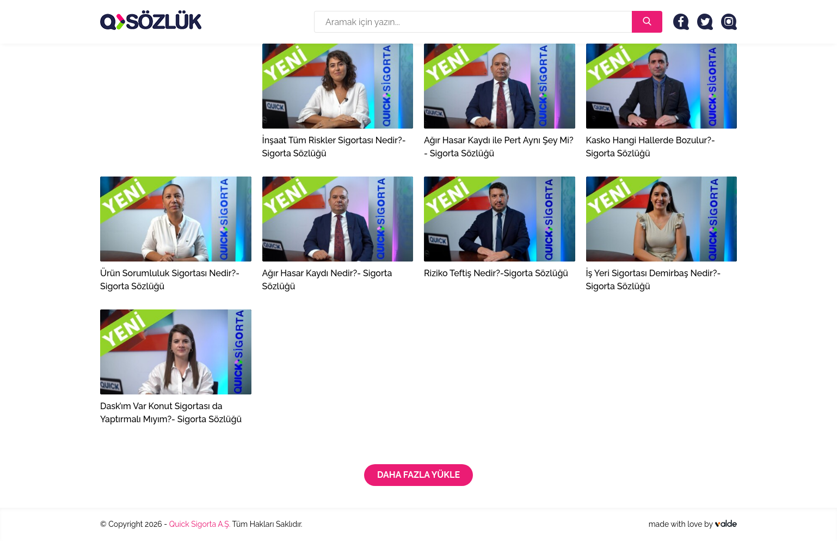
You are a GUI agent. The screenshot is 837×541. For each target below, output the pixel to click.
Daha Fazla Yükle (418, 475)
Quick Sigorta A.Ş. (200, 524)
